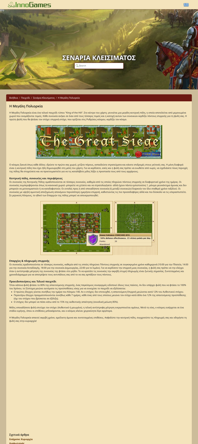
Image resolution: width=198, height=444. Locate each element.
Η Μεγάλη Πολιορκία (69, 97)
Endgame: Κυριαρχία (21, 439)
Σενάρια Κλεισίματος (44, 97)
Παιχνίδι (25, 97)
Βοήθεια (13, 97)
